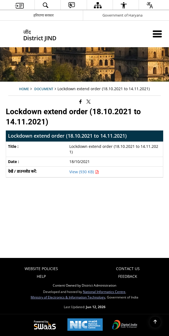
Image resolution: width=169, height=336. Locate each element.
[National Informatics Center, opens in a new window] (85, 325)
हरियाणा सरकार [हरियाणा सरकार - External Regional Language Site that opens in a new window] (43, 15)
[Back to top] (155, 322)
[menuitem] (19, 5)
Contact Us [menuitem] (128, 268)
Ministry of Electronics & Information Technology (68, 297)
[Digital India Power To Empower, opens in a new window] (125, 325)
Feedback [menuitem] (127, 276)
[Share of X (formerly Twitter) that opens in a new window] (88, 101)
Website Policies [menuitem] (41, 268)
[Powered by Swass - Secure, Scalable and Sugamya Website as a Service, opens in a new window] (45, 325)
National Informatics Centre (104, 291)
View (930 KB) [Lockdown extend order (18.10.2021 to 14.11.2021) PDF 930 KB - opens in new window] (84, 171)
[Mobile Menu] (157, 34)
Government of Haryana (122, 15)
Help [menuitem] (41, 276)
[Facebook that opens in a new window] (80, 101)
